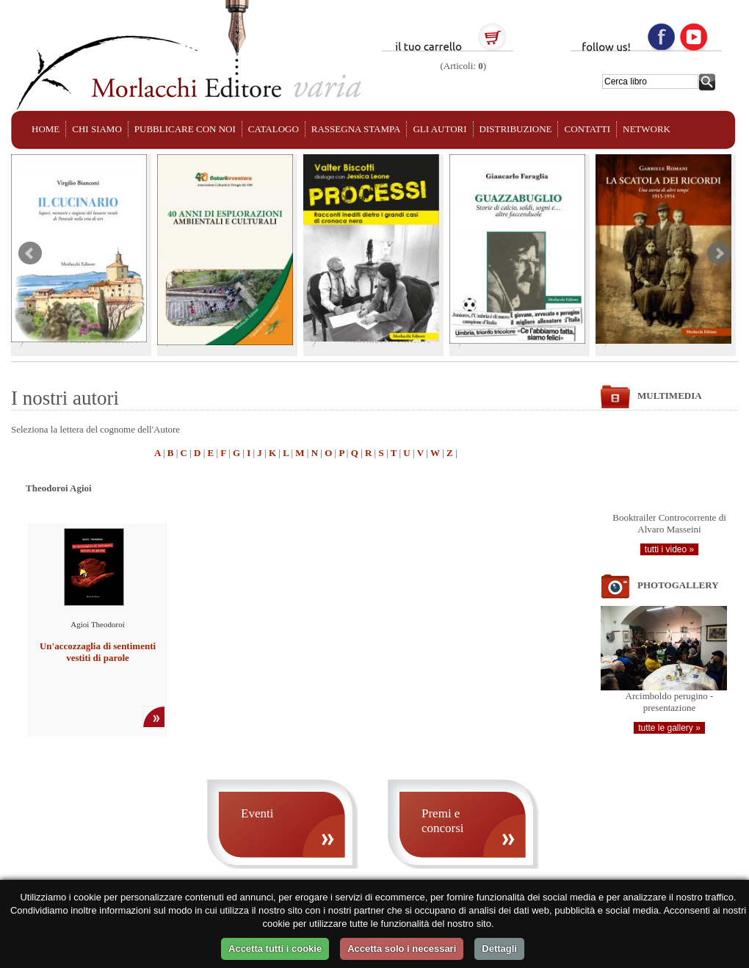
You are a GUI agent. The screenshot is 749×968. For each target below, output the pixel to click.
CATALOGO (273, 128)
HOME (45, 128)
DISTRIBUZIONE (516, 128)
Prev (30, 253)
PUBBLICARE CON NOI (185, 128)
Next (719, 253)
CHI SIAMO (97, 128)
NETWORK (646, 128)
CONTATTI (587, 128)
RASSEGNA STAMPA (356, 128)
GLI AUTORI (439, 128)
